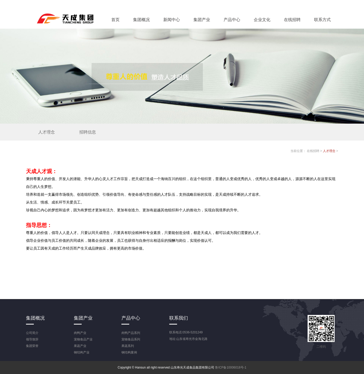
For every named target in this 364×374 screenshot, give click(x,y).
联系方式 (322, 19)
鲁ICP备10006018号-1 (230, 367)
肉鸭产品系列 (130, 333)
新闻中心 (171, 19)
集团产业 (201, 19)
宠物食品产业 (83, 339)
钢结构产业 (81, 352)
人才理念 (46, 132)
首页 (115, 19)
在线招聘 (292, 19)
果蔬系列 (127, 346)
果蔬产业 (80, 346)
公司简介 (32, 333)
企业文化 (262, 19)
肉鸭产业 (80, 333)
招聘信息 (87, 132)
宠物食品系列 (130, 339)
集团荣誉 (32, 346)
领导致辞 (32, 339)
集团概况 (141, 19)
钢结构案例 (129, 352)
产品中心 (232, 19)
